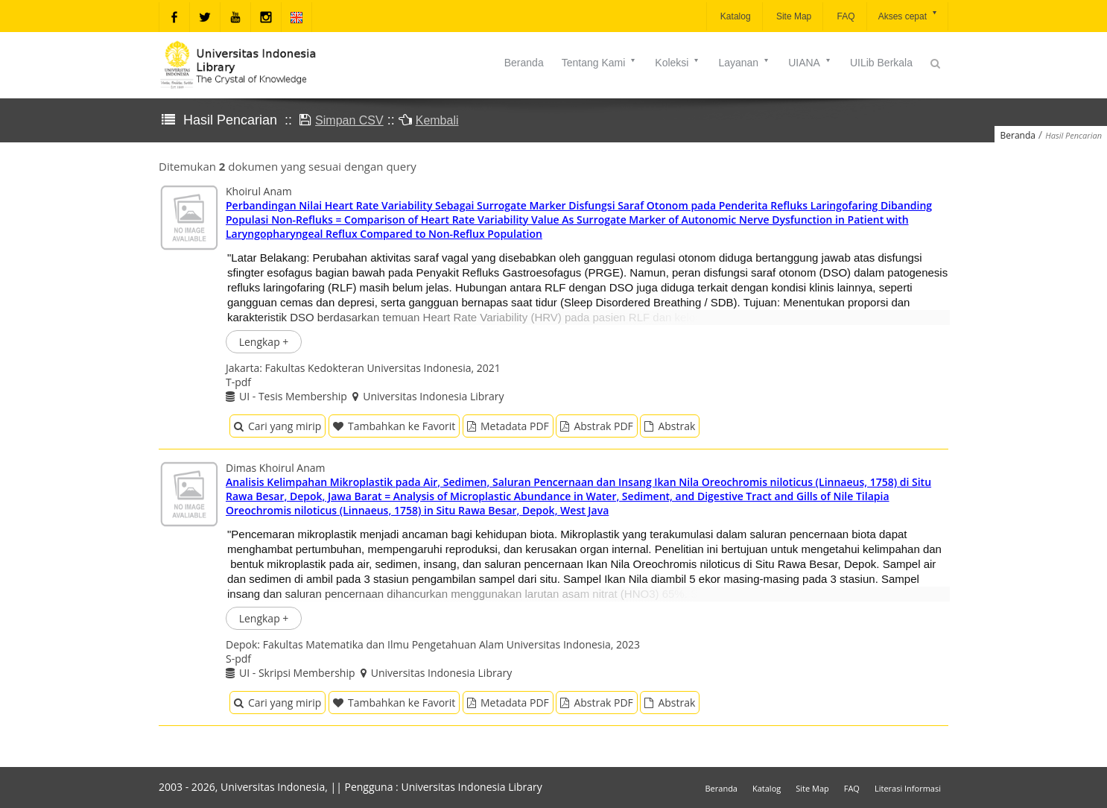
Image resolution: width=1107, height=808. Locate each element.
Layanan (744, 63)
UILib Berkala (881, 63)
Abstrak (669, 426)
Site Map (793, 16)
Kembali (437, 120)
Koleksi (677, 63)
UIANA (810, 63)
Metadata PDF (508, 426)
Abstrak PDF (596, 426)
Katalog (734, 16)
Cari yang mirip (277, 426)
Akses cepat (908, 15)
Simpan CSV (349, 120)
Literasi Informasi (908, 788)
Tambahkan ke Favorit (394, 426)
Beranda (524, 63)
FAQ (844, 16)
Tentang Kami (600, 63)
